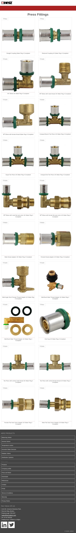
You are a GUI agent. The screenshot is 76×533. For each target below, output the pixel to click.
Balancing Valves (6, 437)
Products (4, 464)
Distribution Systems (7, 457)
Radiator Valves (6, 453)
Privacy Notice (6, 501)
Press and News (6, 472)
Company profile (6, 468)
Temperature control (7, 445)
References (5, 480)
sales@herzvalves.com (9, 515)
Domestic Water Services (9, 449)
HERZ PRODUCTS (8, 433)
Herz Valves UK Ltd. (8, 506)
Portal (3, 488)
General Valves (6, 441)
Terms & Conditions (7, 493)
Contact (4, 484)
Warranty (4, 497)
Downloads (5, 476)
